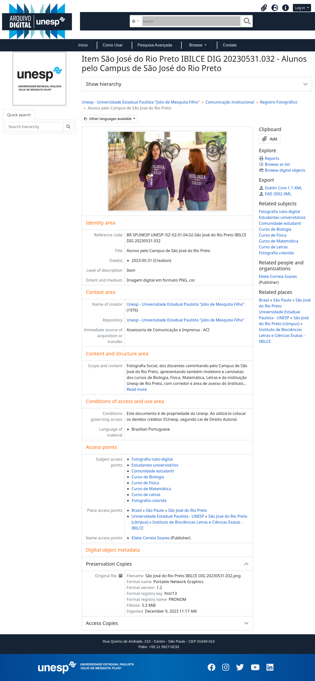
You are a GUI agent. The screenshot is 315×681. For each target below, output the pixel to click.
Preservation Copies (109, 563)
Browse (196, 45)
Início (83, 45)
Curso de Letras (146, 494)
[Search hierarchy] (34, 126)
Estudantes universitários (155, 465)
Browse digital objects (282, 170)
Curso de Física (145, 482)
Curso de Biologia (148, 477)
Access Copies (102, 623)
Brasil (137, 510)
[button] (263, 7)
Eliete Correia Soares (151, 538)
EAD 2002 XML (275, 194)
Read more (137, 389)
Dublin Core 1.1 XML (280, 188)
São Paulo (155, 510)
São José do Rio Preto (187, 510)
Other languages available (108, 118)
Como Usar (113, 45)
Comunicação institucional (229, 102)
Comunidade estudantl (153, 471)
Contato (230, 45)
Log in (300, 7)
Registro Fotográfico (279, 102)
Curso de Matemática (151, 488)
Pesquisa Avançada (155, 45)
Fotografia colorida (149, 500)
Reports (269, 158)
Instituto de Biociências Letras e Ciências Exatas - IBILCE (282, 335)
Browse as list (274, 164)
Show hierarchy (103, 84)
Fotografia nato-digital (152, 459)
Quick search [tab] (19, 115)
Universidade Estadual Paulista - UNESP (168, 516)
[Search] (191, 21)
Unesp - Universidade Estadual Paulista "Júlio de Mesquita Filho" (141, 102)
